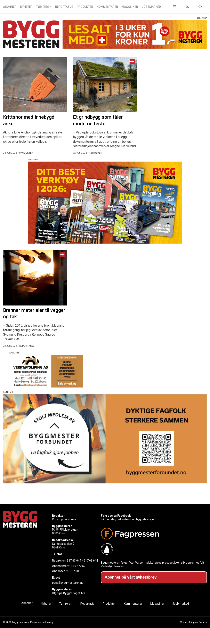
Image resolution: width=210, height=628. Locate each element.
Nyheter (26, 6)
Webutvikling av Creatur (193, 622)
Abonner (9, 6)
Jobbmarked (151, 6)
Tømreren (43, 6)
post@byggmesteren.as (67, 582)
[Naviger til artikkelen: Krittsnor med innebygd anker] (35, 84)
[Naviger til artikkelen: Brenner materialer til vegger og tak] (35, 277)
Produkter (85, 6)
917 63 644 (74, 560)
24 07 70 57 (78, 566)
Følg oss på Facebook (116, 515)
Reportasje (64, 6)
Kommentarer (107, 6)
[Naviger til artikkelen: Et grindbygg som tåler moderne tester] (105, 84)
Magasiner (130, 6)
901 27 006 (73, 571)
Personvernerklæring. (42, 622)
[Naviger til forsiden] (31, 35)
